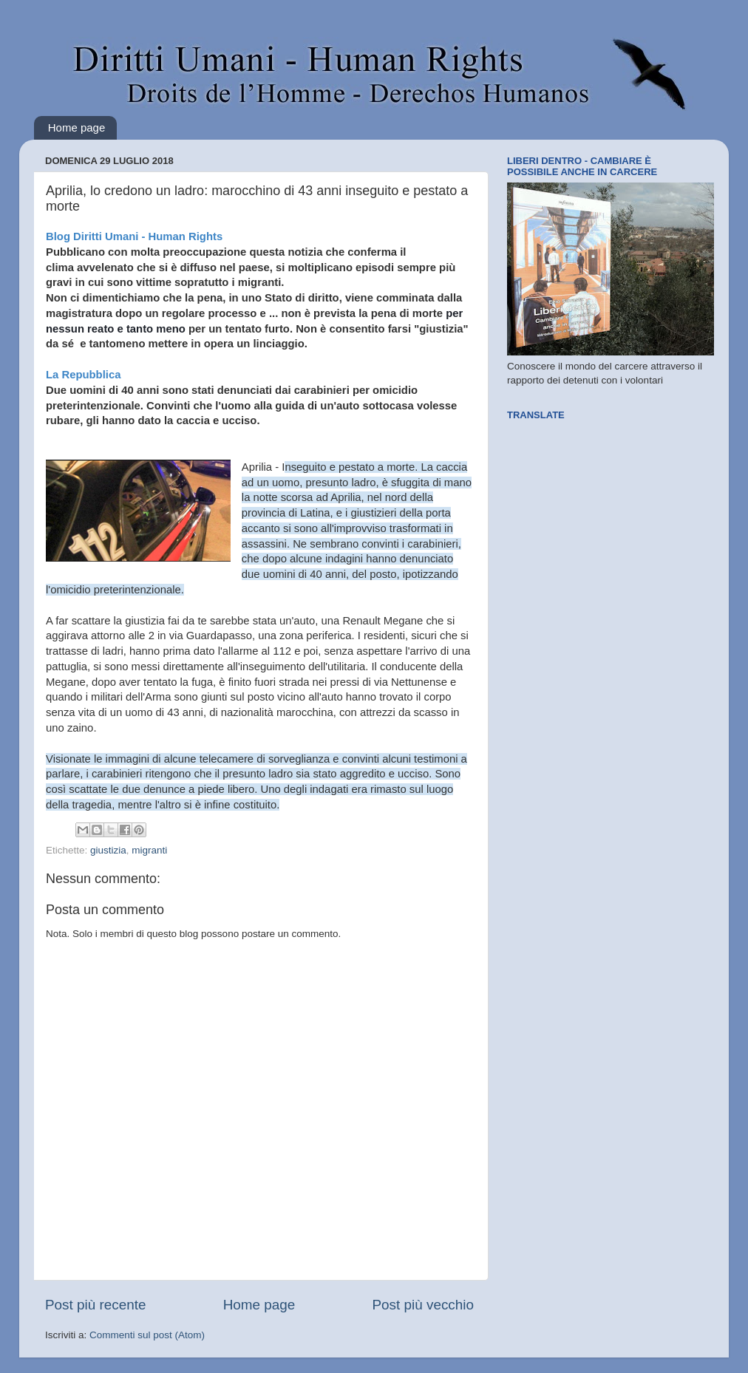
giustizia (108, 850)
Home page (77, 127)
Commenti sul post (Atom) (147, 1334)
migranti (149, 850)
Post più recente (95, 1304)
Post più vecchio (423, 1304)
